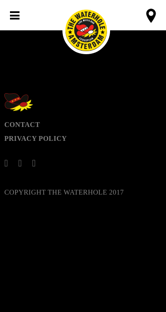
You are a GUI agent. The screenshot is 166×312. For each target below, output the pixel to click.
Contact (22, 124)
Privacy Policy (35, 138)
